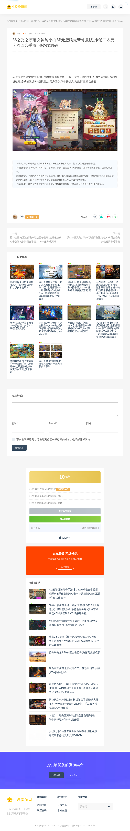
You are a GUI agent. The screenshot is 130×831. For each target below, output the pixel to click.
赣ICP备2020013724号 (83, 825)
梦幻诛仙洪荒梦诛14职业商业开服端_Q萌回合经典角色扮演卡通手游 (93, 239)
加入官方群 (65, 519)
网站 (88, 423)
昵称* (15, 423)
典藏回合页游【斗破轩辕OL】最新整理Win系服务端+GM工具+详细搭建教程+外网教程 (79, 327)
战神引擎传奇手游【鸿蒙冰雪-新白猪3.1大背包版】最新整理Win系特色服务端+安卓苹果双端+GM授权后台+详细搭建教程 (74, 609)
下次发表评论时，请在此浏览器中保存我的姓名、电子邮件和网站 (53, 439)
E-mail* (53, 423)
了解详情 (74, 775)
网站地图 (42, 804)
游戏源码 (35, 20)
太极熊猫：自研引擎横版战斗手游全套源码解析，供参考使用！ (21, 284)
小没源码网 (23, 20)
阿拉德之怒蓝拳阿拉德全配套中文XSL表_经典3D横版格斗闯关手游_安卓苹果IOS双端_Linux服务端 (50, 328)
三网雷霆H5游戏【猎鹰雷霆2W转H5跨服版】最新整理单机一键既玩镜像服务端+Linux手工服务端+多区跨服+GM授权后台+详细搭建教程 (108, 290)
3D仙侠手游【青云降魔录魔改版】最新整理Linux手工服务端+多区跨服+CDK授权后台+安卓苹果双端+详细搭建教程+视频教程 (108, 329)
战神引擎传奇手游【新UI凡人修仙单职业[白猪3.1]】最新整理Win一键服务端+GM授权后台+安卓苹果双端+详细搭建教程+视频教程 (50, 290)
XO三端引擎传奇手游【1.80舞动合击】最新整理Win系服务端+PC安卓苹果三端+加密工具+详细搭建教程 (74, 593)
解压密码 (42, 810)
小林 (16, 33)
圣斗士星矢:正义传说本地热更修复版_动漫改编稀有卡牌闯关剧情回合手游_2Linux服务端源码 (35, 239)
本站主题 (62, 810)
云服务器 (62, 804)
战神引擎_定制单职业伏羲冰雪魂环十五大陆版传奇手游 (50, 363)
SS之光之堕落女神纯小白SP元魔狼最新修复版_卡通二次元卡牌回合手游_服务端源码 (66, 184)
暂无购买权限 (65, 511)
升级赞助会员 (63, 489)
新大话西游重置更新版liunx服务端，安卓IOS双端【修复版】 (21, 325)
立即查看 (56, 775)
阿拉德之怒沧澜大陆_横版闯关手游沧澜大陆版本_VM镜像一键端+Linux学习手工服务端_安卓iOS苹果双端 (73, 703)
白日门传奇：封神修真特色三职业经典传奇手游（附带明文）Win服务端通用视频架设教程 (79, 286)
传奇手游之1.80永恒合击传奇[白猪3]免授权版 (74, 652)
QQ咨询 (65, 537)
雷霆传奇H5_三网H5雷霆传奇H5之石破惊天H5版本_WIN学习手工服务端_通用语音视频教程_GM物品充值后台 (73, 688)
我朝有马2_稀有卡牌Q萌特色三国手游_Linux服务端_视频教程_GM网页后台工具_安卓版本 (21, 366)
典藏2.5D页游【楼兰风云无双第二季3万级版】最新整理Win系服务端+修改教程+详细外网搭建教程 (74, 640)
